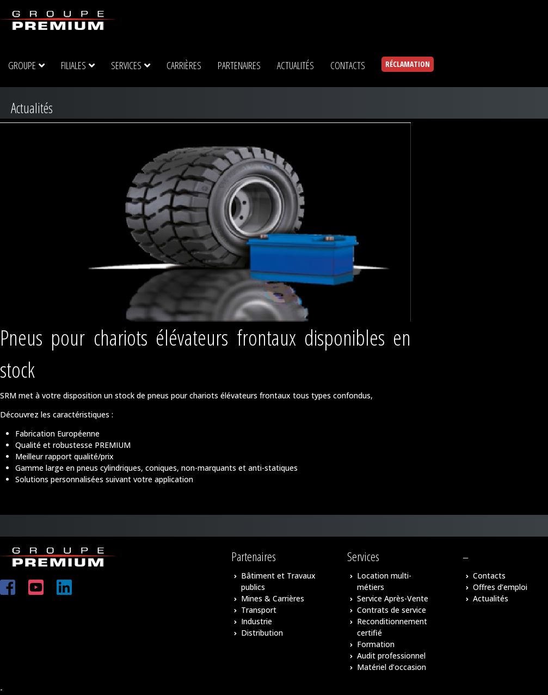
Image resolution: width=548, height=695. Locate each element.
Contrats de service (391, 610)
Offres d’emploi (500, 587)
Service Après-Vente (392, 598)
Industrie (256, 621)
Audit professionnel (391, 655)
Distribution (262, 633)
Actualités (490, 598)
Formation (376, 644)
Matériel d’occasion (391, 667)
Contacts (489, 575)
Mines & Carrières (272, 598)
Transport (258, 610)
